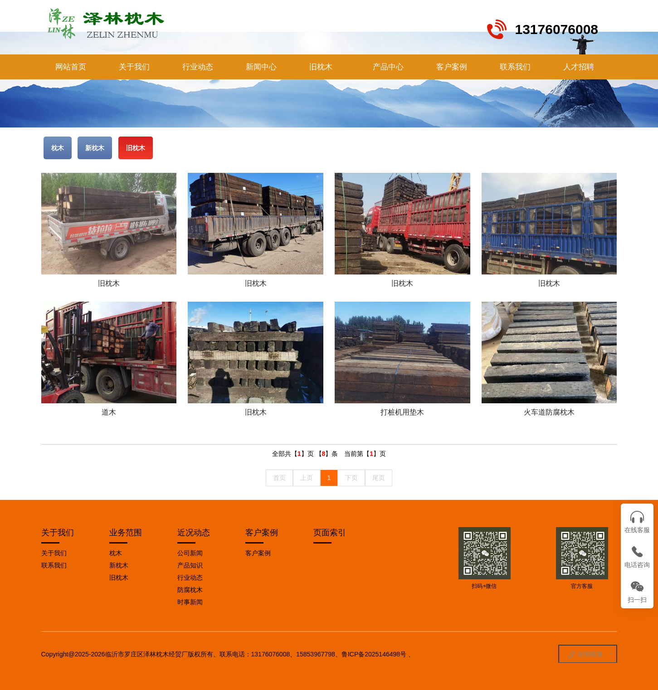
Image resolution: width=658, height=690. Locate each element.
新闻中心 (261, 67)
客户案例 (451, 67)
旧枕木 (320, 67)
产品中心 (388, 67)
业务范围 (125, 532)
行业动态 (197, 67)
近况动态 (193, 532)
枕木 (57, 148)
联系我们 (515, 67)
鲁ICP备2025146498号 (373, 654)
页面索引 (329, 532)
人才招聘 (578, 67)
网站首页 (70, 67)
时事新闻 (190, 602)
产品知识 (190, 565)
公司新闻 (190, 553)
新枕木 (94, 148)
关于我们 (134, 67)
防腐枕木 (190, 589)
